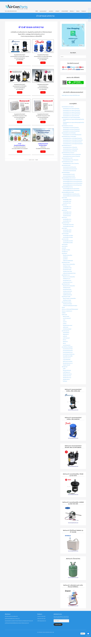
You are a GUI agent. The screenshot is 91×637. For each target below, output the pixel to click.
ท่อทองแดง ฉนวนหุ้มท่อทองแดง (67, 311)
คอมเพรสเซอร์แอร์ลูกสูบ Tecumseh (69, 174)
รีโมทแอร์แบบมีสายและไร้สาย (67, 255)
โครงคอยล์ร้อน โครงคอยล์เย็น (67, 356)
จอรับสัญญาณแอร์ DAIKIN (67, 291)
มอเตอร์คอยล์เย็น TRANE (67, 201)
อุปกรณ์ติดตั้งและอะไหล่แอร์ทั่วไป (67, 347)
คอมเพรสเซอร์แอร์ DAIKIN (66, 165)
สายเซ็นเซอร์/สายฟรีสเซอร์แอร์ (68, 260)
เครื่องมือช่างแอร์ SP (66, 379)
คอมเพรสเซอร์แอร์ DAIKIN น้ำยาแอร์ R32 (69, 170)
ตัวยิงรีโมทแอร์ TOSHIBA (67, 300)
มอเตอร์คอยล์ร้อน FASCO (67, 219)
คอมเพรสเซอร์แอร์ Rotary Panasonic (68, 152)
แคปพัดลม (64, 323)
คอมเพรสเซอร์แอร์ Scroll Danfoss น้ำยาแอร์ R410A (71, 131)
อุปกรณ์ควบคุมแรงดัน (65, 330)
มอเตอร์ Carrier (64, 205)
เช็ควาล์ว (64, 343)
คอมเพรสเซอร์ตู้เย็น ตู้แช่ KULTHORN (68, 192)
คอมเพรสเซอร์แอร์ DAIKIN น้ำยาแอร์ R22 (69, 167)
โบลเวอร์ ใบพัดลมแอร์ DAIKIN (68, 350)
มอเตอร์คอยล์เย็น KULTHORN (68, 242)
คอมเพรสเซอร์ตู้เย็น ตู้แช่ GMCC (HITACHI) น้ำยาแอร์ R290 (72, 185)
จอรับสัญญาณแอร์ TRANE (67, 271)
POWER (36, 159)
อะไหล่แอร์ (57, 11)
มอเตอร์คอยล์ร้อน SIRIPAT (67, 230)
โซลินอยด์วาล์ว (65, 341)
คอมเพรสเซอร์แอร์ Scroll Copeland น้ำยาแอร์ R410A (71, 114)
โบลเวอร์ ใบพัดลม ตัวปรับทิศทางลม (68, 354)
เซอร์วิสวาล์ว (65, 336)
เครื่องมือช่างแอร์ (64, 366)
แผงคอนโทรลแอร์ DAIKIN (67, 289)
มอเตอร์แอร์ (51, 11)
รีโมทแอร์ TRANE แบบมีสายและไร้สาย (69, 264)
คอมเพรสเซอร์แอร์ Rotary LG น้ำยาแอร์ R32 (70, 151)
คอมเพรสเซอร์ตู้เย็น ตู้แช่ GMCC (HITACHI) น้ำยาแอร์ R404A (72, 181)
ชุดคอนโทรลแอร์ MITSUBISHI (66, 302)
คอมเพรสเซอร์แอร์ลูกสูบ (66, 172)
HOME (36, 11)
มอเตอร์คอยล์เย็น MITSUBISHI (68, 237)
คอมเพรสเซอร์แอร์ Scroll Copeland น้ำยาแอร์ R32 (71, 115)
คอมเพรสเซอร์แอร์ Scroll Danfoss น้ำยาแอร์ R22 (71, 127)
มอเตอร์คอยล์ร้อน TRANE (67, 199)
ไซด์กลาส (64, 339)
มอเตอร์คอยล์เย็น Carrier (67, 208)
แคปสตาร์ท (65, 321)
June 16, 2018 (31, 159)
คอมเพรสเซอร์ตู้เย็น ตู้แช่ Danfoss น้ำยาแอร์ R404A (71, 190)
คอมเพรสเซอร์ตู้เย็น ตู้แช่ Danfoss (67, 187)
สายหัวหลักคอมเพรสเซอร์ (67, 329)
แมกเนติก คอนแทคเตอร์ (67, 318)
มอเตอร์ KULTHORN (65, 239)
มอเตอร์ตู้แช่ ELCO (65, 251)
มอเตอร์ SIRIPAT (64, 228)
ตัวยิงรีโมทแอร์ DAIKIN (66, 287)
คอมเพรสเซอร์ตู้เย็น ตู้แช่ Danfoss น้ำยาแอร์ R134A (71, 188)
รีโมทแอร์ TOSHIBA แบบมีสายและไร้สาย (69, 298)
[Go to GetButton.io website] (88, 635)
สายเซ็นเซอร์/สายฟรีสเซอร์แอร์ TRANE (69, 273)
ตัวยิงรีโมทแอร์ (65, 257)
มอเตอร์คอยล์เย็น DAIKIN (67, 213)
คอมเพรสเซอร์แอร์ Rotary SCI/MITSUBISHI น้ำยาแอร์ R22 (72, 138)
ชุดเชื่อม (64, 368)
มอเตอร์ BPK (64, 248)
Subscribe (58, 624)
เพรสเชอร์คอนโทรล (66, 332)
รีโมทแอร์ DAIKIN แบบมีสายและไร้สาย (69, 285)
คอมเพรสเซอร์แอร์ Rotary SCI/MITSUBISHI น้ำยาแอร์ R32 (72, 142)
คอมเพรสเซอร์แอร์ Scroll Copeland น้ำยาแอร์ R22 (71, 108)
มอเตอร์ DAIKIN (64, 210)
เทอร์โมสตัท (64, 312)
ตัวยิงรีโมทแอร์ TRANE (66, 266)
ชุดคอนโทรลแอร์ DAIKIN (66, 284)
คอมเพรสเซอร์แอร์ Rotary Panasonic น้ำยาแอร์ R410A (72, 154)
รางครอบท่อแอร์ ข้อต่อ (66, 359)
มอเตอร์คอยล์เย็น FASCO (67, 221)
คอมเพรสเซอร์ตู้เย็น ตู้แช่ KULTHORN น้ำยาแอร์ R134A (71, 196)
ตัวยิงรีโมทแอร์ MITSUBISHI (67, 303)
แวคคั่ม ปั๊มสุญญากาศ (66, 372)
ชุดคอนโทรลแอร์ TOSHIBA (66, 296)
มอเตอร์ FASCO (64, 217)
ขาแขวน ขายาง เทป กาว (67, 357)
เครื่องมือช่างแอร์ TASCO (67, 375)
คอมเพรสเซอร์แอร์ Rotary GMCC (67, 158)
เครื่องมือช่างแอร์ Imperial (67, 374)
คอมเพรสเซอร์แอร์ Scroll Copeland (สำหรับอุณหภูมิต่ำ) (71, 117)
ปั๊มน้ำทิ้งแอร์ (65, 381)
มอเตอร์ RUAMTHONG (65, 222)
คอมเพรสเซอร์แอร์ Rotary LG (66, 145)
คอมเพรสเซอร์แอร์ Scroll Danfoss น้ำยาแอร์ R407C (71, 129)
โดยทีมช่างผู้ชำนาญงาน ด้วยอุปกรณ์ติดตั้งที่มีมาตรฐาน (71, 95)
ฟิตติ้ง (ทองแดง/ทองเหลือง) (67, 361)
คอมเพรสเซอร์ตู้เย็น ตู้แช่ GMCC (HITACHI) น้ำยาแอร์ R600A (72, 183)
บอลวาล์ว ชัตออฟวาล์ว (66, 345)
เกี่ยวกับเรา (72, 11)
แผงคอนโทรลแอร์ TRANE (67, 269)
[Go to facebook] (88, 633)
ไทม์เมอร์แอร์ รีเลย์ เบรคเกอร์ (67, 325)
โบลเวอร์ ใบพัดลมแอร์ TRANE (68, 348)
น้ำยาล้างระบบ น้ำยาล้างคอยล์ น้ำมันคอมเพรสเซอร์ (70, 309)
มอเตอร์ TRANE (64, 197)
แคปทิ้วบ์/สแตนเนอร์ (66, 338)
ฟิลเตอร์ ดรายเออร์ (66, 316)
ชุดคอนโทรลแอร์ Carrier (66, 275)
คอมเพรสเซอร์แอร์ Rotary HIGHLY (67, 161)
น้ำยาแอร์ (63, 307)
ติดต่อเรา (78, 11)
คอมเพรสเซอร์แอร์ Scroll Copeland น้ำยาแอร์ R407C (71, 112)
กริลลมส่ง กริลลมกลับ (66, 365)
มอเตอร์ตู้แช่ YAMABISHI (66, 249)
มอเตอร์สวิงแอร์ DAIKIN (67, 215)
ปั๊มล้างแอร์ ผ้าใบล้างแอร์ (67, 370)
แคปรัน (64, 320)
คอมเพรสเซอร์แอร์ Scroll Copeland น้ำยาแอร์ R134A (71, 110)
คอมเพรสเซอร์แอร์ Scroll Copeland (68, 106)
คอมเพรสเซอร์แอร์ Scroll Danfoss (67, 125)
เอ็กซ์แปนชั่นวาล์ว (66, 334)
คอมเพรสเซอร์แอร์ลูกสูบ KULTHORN (69, 176)
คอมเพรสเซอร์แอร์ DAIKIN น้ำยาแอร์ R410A (70, 169)
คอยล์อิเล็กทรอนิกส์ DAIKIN (67, 294)
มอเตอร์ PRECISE (64, 246)
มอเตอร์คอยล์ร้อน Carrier (67, 206)
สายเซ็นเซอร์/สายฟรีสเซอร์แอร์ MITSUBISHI (70, 305)
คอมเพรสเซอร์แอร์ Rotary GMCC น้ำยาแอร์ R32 (70, 160)
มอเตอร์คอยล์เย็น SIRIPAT (67, 231)
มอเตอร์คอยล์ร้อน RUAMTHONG (68, 224)
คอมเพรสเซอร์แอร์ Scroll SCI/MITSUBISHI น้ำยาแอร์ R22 (72, 134)
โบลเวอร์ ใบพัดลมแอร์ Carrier (68, 352)
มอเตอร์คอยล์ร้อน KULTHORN (68, 240)
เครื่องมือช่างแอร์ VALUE (67, 377)
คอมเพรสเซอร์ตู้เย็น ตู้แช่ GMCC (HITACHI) (68, 178)
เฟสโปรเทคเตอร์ (65, 327)
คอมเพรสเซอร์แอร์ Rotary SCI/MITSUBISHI (69, 136)
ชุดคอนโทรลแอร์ (64, 253)
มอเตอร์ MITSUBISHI (65, 233)
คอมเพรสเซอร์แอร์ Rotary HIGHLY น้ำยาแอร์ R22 (71, 163)
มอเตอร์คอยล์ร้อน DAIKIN (67, 212)
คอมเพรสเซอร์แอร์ (43, 11)
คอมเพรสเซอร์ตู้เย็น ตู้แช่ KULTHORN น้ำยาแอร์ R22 (71, 194)
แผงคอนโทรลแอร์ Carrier (67, 280)
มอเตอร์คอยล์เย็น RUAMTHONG (68, 226)
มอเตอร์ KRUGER (64, 244)
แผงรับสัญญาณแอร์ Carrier (67, 282)
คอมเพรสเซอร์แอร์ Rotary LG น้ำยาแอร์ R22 (70, 147)
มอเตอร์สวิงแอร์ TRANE (67, 203)
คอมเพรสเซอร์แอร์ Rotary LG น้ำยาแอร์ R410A (70, 149)
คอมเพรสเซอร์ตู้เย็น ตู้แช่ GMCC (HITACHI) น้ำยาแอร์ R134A (72, 179)
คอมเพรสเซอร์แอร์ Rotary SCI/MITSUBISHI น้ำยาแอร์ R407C (73, 143)
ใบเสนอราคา (84, 11)
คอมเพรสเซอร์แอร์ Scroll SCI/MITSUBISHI (69, 133)
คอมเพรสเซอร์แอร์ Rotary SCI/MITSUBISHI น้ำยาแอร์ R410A (73, 140)
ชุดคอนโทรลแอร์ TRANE (66, 262)
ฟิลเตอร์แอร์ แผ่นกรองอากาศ (68, 363)
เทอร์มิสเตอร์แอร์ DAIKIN (67, 293)
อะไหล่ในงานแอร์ (64, 314)
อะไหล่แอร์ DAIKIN (65, 11)
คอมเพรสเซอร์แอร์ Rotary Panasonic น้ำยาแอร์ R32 (71, 156)
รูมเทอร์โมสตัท (65, 258)
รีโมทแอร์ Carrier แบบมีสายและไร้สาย (69, 276)
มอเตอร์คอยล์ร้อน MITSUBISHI (68, 235)
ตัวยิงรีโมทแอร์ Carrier (66, 278)
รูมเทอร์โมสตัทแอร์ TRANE (67, 267)
